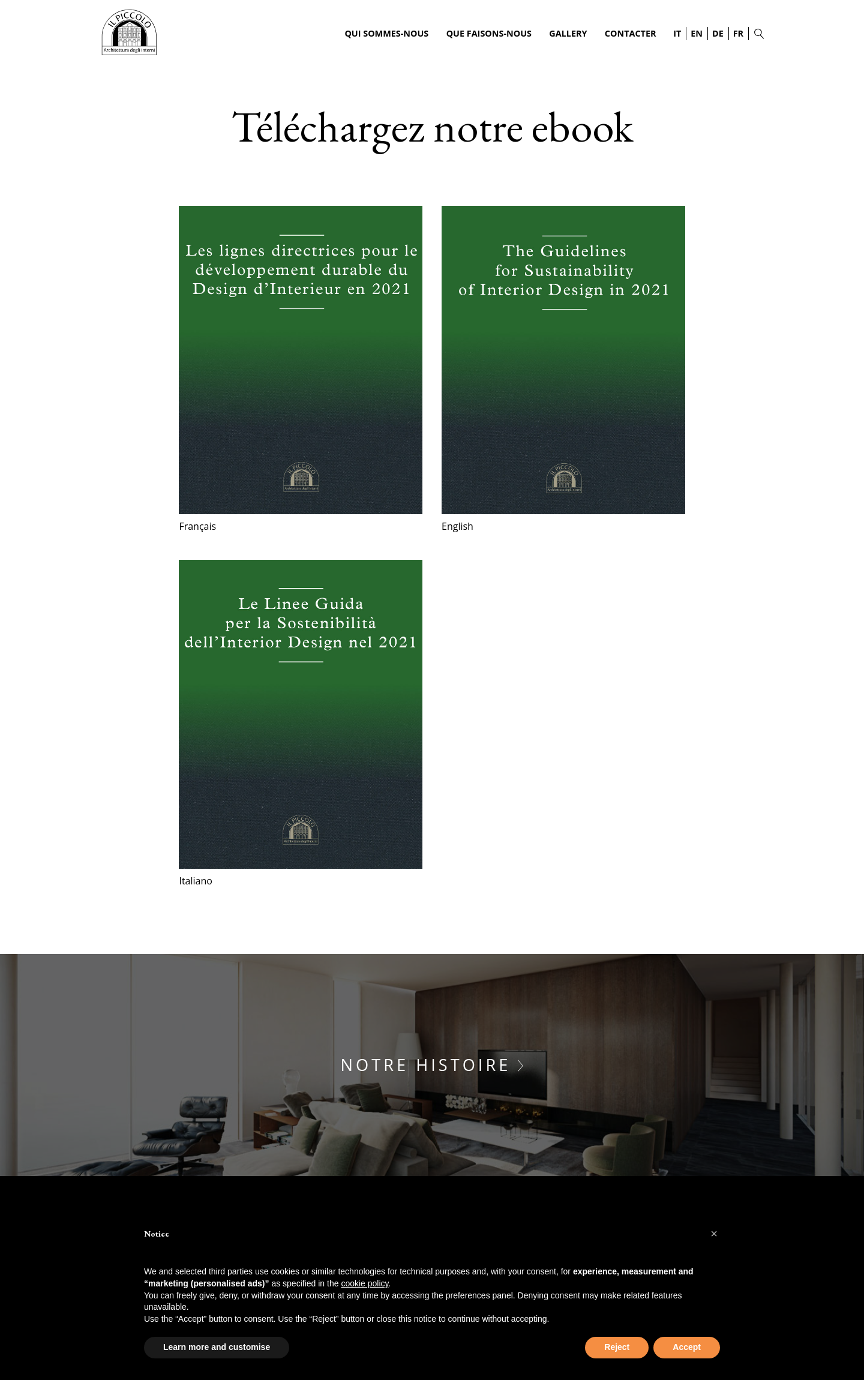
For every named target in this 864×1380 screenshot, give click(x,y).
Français (197, 526)
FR (738, 33)
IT (677, 33)
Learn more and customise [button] (216, 1347)
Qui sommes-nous (386, 33)
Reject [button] (616, 1347)
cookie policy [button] (364, 1283)
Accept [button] (687, 1347)
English (457, 526)
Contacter (630, 33)
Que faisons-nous (489, 33)
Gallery (568, 33)
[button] (714, 1233)
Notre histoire (432, 1065)
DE (718, 33)
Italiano (195, 880)
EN (697, 33)
